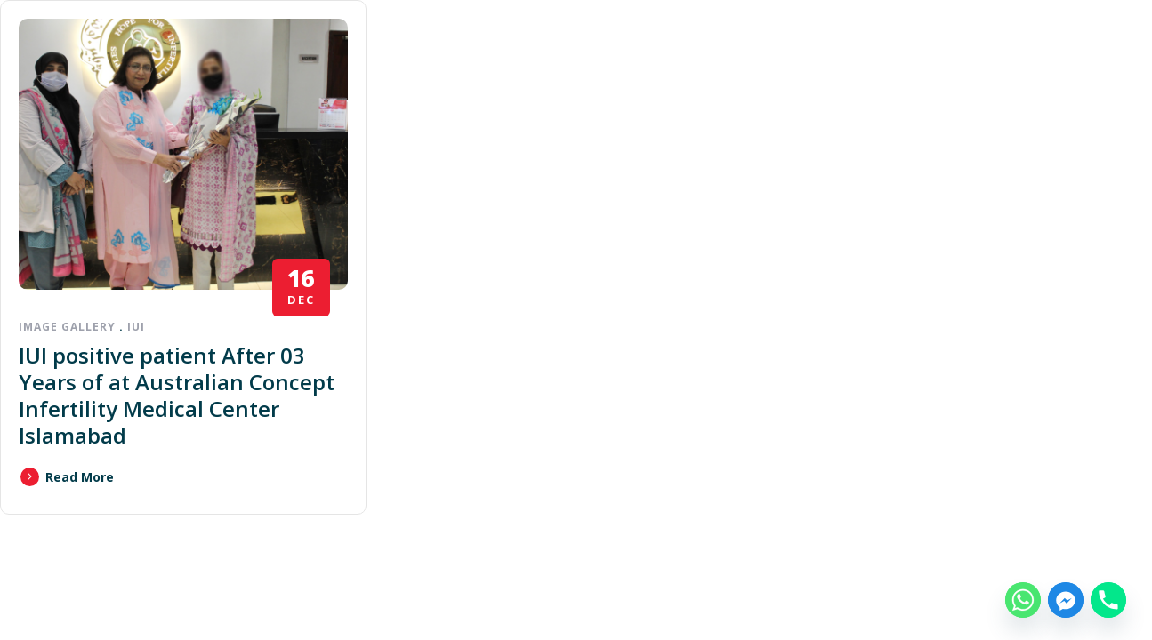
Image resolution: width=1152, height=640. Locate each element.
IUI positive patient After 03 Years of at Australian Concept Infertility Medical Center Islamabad (176, 395)
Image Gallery (67, 326)
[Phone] (1108, 600)
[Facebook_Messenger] (1066, 600)
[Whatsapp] (1023, 600)
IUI (136, 326)
